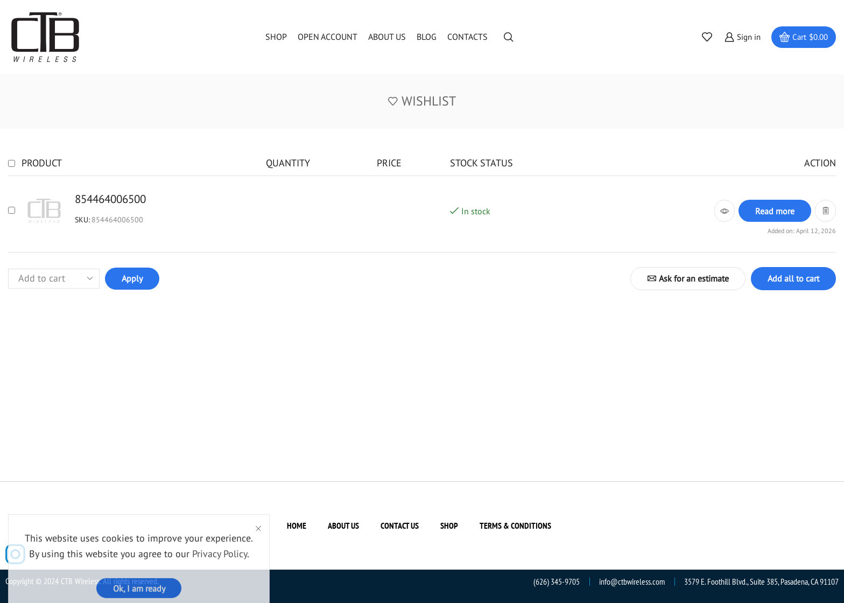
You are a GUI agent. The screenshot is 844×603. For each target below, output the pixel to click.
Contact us (400, 525)
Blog (427, 36)
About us (387, 36)
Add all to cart (793, 278)
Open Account (327, 36)
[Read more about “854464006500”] (774, 211)
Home (296, 525)
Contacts (467, 36)
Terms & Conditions (515, 525)
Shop (276, 36)
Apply (132, 278)
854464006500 (110, 199)
